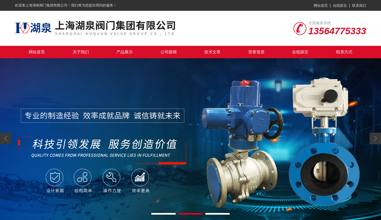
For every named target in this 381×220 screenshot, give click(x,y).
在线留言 (340, 6)
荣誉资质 (256, 52)
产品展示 (124, 52)
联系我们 (359, 6)
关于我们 (81, 52)
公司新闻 (169, 52)
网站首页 (321, 6)
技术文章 (212, 52)
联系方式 (344, 52)
